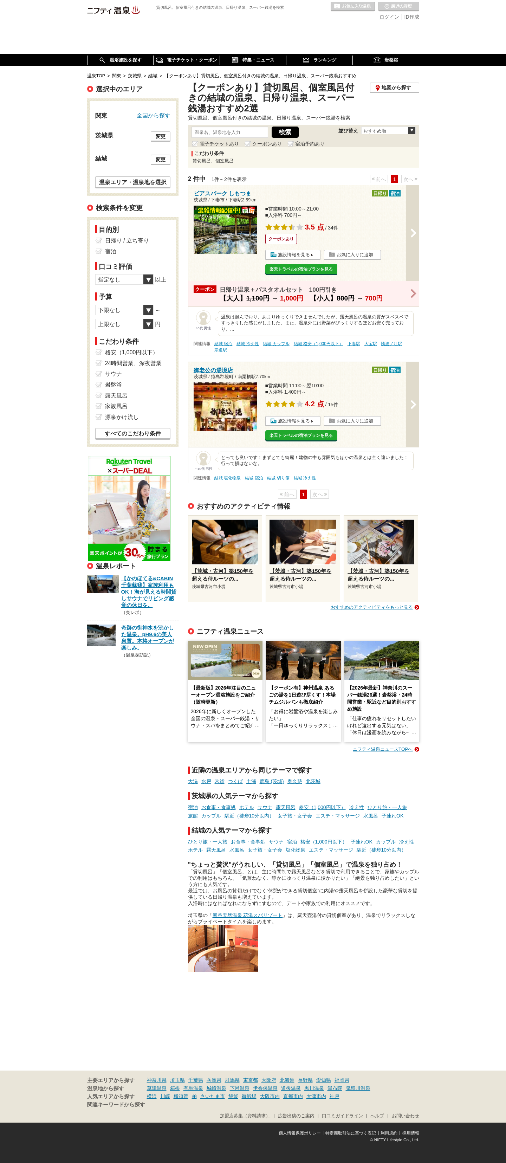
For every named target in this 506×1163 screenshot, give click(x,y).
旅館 (193, 816)
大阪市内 (270, 1096)
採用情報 (410, 1133)
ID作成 (411, 17)
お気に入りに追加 (355, 254)
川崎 (165, 1096)
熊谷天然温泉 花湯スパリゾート (248, 915)
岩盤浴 (113, 385)
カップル (211, 816)
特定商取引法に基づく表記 (350, 1133)
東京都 (250, 1080)
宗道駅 (220, 350)
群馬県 (232, 1080)
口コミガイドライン (342, 1115)
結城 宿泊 (223, 343)
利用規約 (389, 1133)
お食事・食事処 (218, 807)
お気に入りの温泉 (353, 7)
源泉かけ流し (122, 417)
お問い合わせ (405, 1115)
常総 (220, 781)
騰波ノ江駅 (391, 343)
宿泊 (193, 807)
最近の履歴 (398, 7)
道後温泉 (291, 1088)
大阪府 (268, 1080)
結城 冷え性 (247, 343)
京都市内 (293, 1096)
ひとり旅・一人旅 (387, 807)
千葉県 (195, 1080)
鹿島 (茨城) (272, 781)
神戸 (334, 1096)
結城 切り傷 (278, 478)
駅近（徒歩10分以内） (249, 816)
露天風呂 (286, 807)
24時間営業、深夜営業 (133, 363)
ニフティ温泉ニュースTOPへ (383, 749)
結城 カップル (276, 343)
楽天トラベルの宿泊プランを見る (301, 269)
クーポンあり (267, 144)
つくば (235, 781)
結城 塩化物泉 (227, 478)
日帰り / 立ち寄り (127, 241)
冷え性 (356, 807)
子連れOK (392, 816)
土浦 (251, 781)
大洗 (193, 781)
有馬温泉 (193, 1088)
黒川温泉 (314, 1088)
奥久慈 (294, 781)
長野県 (305, 1080)
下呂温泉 (239, 1088)
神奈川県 (157, 1080)
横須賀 (181, 1096)
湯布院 (334, 1088)
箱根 (175, 1088)
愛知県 (323, 1080)
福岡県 (342, 1080)
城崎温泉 (216, 1088)
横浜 (152, 1096)
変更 (161, 136)
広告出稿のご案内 (296, 1115)
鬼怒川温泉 (358, 1088)
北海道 (287, 1080)
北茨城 (313, 781)
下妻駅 (354, 343)
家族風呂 (116, 406)
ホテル (246, 807)
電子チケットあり (219, 144)
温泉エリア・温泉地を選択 (133, 182)
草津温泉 (157, 1088)
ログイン (389, 17)
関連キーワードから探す (116, 1104)
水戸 (206, 781)
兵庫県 (214, 1080)
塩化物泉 (295, 850)
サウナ (265, 807)
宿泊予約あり (310, 144)
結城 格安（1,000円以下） (318, 343)
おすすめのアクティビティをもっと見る (372, 607)
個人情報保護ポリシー (300, 1133)
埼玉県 (177, 1080)
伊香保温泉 (265, 1088)
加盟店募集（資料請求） (245, 1115)
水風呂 (370, 816)
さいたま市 (212, 1096)
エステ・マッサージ (338, 816)
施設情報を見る (294, 254)
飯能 (233, 1096)
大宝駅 (370, 343)
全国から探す (153, 115)
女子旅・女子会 (295, 816)
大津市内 (316, 1096)
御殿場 (249, 1096)
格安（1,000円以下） (322, 807)
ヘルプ (377, 1115)
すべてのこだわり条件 (133, 434)
